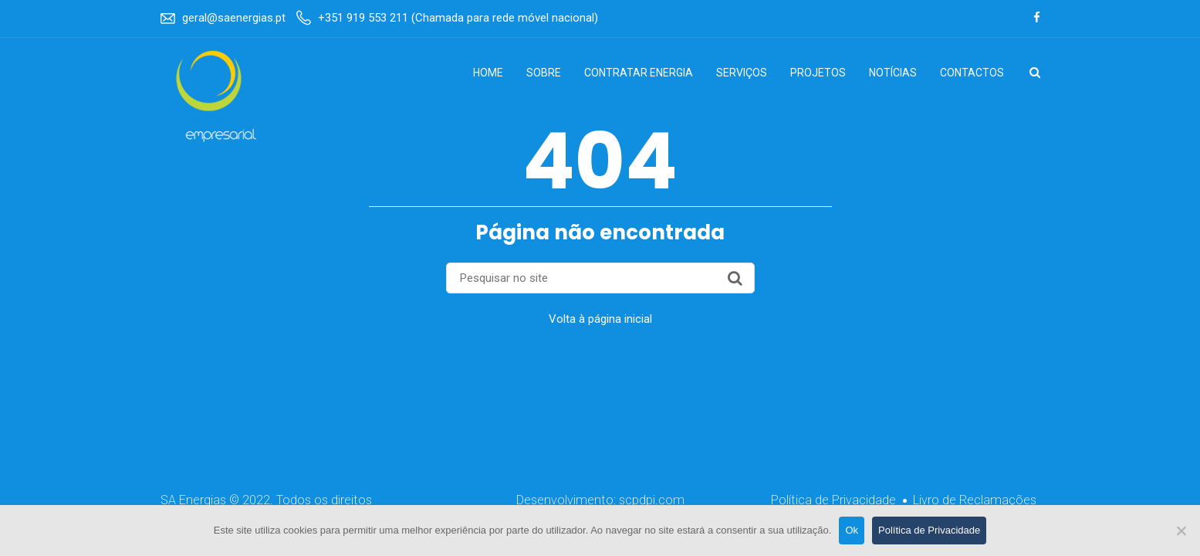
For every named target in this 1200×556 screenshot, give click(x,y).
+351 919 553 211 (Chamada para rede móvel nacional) (458, 18)
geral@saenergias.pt (234, 18)
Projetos (818, 72)
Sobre (543, 72)
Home (488, 72)
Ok (851, 530)
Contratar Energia (638, 72)
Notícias (893, 72)
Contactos (972, 72)
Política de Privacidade (833, 500)
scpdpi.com (652, 500)
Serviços (741, 72)
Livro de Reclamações (974, 500)
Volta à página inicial (600, 319)
